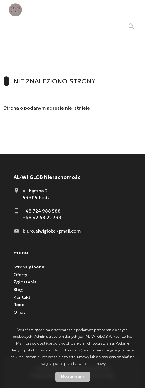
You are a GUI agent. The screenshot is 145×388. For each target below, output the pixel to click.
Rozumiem (72, 376)
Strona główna (29, 267)
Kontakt (22, 297)
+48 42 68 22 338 (42, 217)
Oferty (20, 274)
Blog (18, 289)
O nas (20, 312)
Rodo (19, 304)
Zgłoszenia (25, 282)
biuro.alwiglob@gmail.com (52, 231)
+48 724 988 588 (42, 211)
